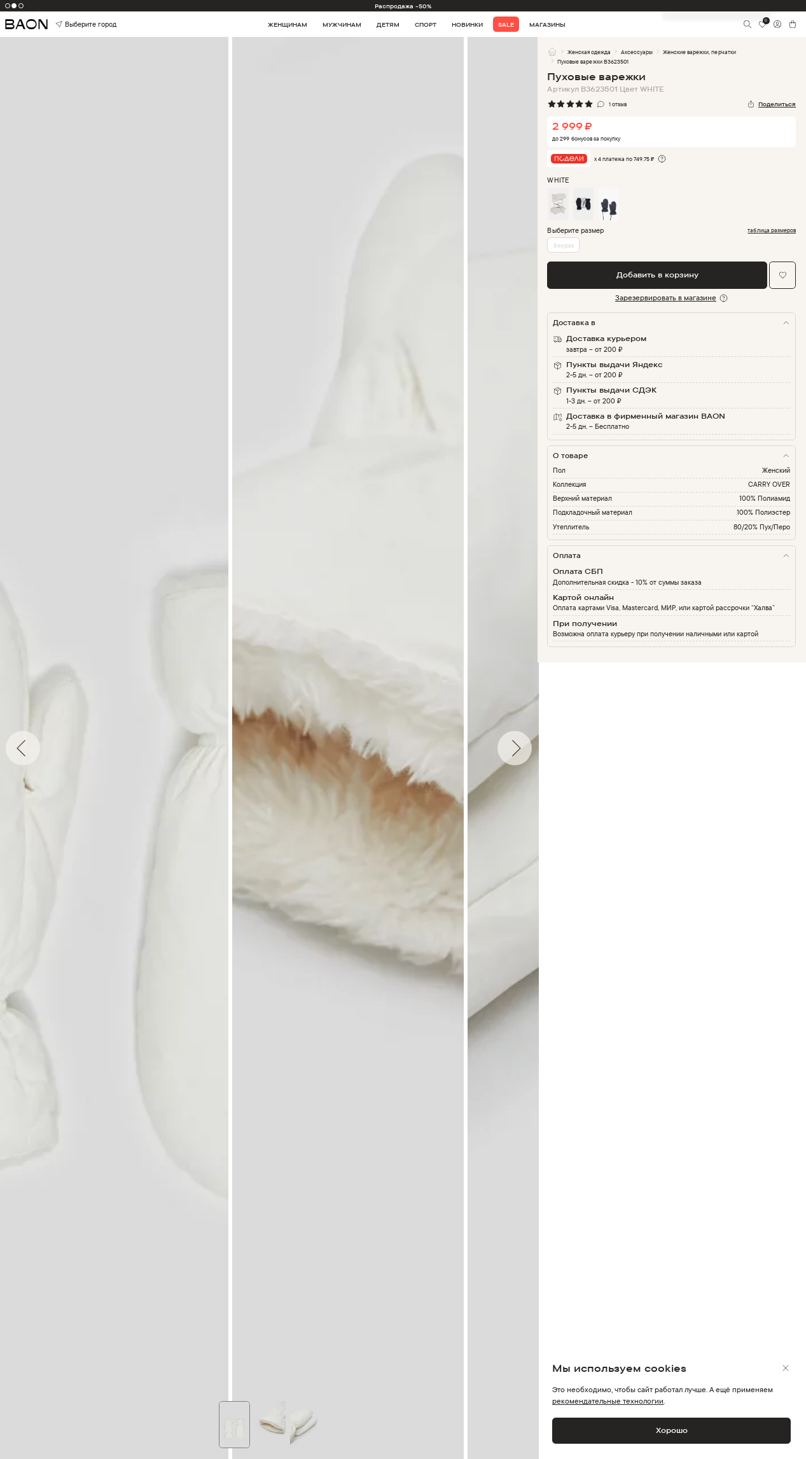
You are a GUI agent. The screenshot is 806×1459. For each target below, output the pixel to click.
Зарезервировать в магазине (665, 297)
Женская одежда (589, 51)
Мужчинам (342, 24)
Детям (388, 24)
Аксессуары (637, 51)
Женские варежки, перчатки (699, 51)
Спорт (425, 24)
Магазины (547, 24)
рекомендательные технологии (608, 1401)
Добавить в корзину (657, 274)
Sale (506, 24)
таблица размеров (771, 230)
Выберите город (71, 24)
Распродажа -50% (403, 6)
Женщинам (287, 24)
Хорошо (672, 1430)
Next (547, 748)
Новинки (467, 24)
